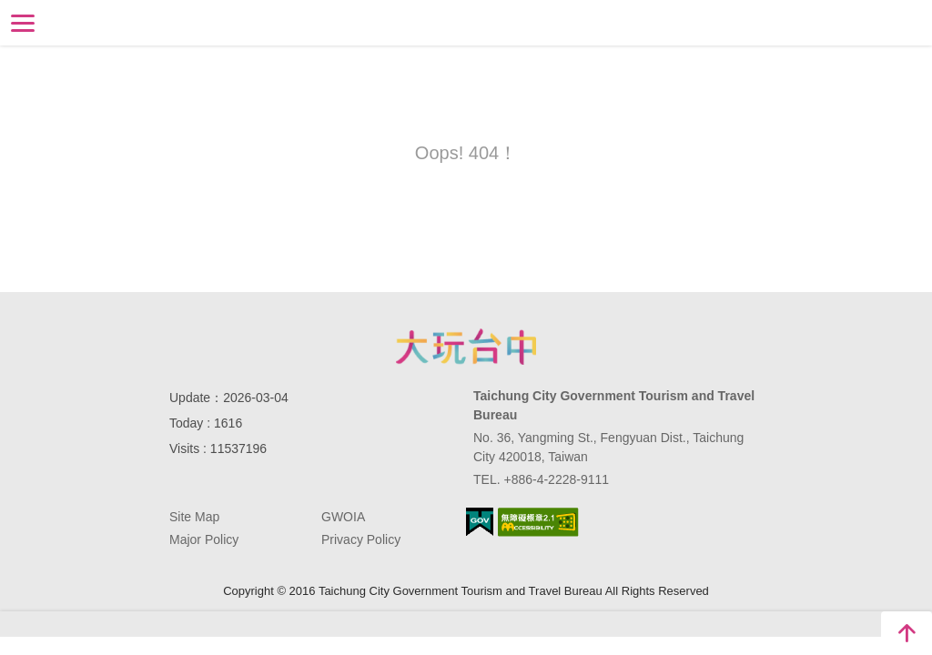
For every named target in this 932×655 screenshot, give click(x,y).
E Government (479, 522)
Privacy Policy (360, 539)
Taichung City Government (466, 346)
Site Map (194, 516)
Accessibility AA (538, 522)
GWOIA (343, 516)
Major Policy (203, 539)
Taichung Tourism (466, 21)
